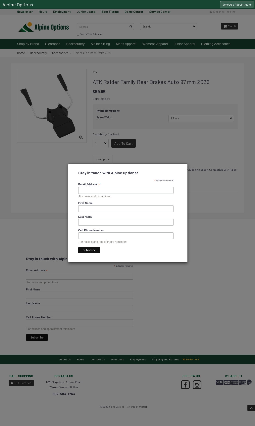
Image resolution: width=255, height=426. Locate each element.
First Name (85, 203)
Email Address (89, 184)
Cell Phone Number (91, 230)
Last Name (85, 216)
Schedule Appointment (236, 4)
